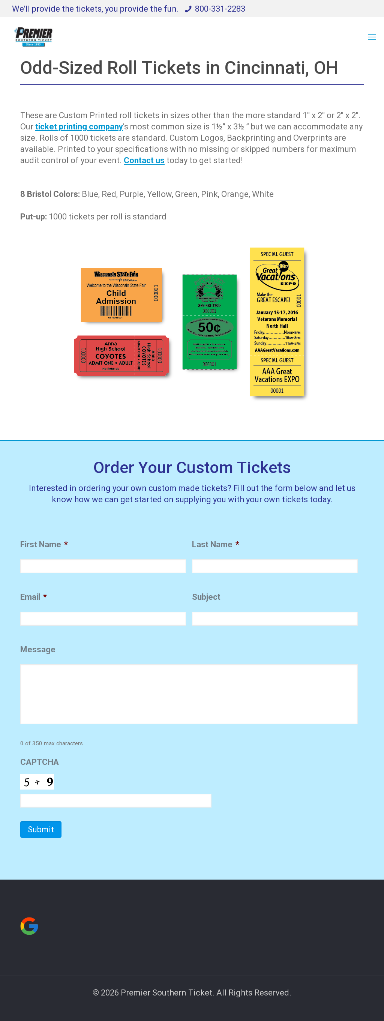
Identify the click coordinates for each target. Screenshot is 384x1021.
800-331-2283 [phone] (220, 9)
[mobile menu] (372, 37)
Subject (206, 597)
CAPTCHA (39, 762)
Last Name (215, 544)
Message (38, 649)
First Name (44, 544)
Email (33, 597)
